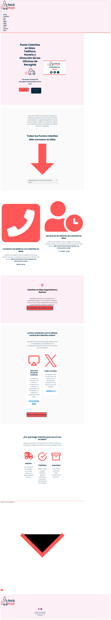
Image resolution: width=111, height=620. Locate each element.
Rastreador (36, 90)
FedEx (5, 25)
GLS (4, 18)
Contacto (40, 615)
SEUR (4, 23)
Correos (5, 28)
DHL (4, 20)
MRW (4, 21)
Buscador (24, 90)
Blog (4, 30)
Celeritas (6, 16)
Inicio (5, 14)
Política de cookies (40, 614)
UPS (4, 27)
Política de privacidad (40, 612)
